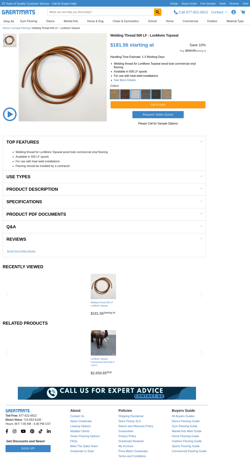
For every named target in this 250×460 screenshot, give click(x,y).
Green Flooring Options (85, 436)
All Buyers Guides (183, 416)
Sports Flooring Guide (186, 446)
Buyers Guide (189, 3)
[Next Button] (201, 294)
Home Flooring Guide (185, 436)
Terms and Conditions (132, 456)
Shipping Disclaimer (131, 416)
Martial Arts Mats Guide (186, 431)
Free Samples (208, 3)
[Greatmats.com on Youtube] (23, 431)
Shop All (8, 21)
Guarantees (125, 431)
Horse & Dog (95, 21)
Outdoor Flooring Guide (187, 441)
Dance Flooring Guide (186, 421)
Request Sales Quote (158, 114)
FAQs (73, 441)
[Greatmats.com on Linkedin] (49, 431)
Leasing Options (80, 426)
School (152, 21)
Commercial (190, 21)
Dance (50, 21)
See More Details (125, 80)
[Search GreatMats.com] (157, 12)
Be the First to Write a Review (21, 251)
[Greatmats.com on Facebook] (7, 431)
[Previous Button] (7, 294)
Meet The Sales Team (84, 446)
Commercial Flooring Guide (189, 451)
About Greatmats (81, 421)
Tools (245, 3)
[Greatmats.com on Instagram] (14, 431)
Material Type (235, 21)
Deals (223, 3)
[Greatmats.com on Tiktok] (40, 431)
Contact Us (77, 416)
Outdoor (212, 21)
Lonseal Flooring (20, 28)
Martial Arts (71, 21)
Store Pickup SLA (129, 421)
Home (170, 21)
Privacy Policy (127, 436)
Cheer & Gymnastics (126, 21)
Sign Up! (28, 448)
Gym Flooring (28, 21)
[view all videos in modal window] (10, 114)
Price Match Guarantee (133, 451)
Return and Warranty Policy (135, 426)
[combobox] (104, 12)
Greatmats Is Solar (82, 451)
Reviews (234, 3)
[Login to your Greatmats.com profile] (233, 12)
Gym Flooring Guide (184, 426)
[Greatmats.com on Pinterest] (32, 431)
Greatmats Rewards (131, 441)
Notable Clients (80, 431)
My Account (125, 446)
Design (174, 3)
